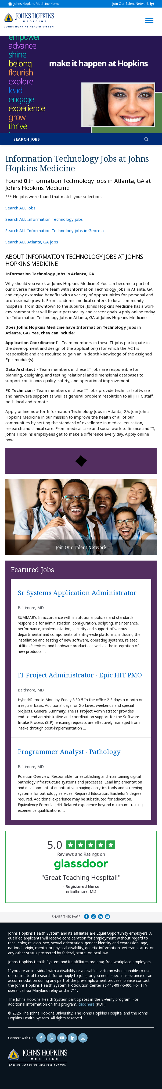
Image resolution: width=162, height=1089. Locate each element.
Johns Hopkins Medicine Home (36, 3)
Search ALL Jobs (20, 208)
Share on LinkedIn (100, 916)
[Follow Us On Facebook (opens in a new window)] (41, 1037)
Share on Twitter (93, 916)
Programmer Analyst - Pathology (69, 752)
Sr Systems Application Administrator (77, 593)
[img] (28, 20)
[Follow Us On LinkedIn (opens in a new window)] (72, 1037)
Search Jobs (26, 139)
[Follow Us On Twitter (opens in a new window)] (51, 1037)
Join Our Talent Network (130, 3)
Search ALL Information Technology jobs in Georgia (54, 230)
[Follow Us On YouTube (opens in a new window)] (62, 1037)
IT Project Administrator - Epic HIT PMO (80, 675)
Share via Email (107, 916)
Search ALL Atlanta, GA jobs (31, 242)
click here (86, 1004)
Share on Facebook (86, 916)
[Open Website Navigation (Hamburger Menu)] (149, 14)
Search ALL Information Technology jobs (44, 219)
